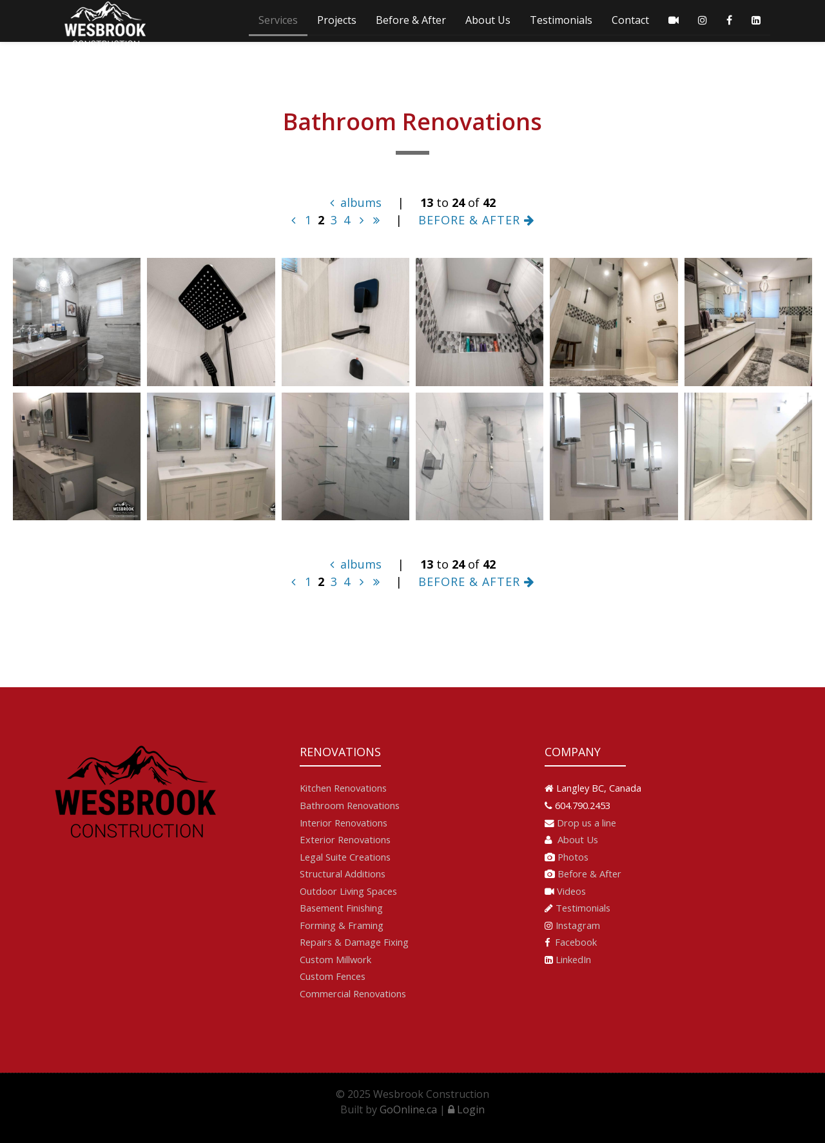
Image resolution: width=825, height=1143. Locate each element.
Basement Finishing (341, 907)
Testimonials (561, 20)
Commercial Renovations (353, 993)
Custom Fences (332, 976)
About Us (487, 20)
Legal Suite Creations (345, 856)
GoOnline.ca (408, 1109)
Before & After (411, 20)
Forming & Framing (341, 925)
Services (278, 20)
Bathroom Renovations (350, 805)
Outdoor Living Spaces (348, 890)
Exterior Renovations (345, 839)
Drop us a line (586, 822)
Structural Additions (342, 873)
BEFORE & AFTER (476, 220)
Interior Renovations (343, 822)
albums (356, 202)
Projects (336, 20)
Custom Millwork (335, 959)
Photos (573, 856)
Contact (630, 20)
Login (466, 1109)
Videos (571, 890)
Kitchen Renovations (343, 787)
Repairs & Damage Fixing (354, 941)
